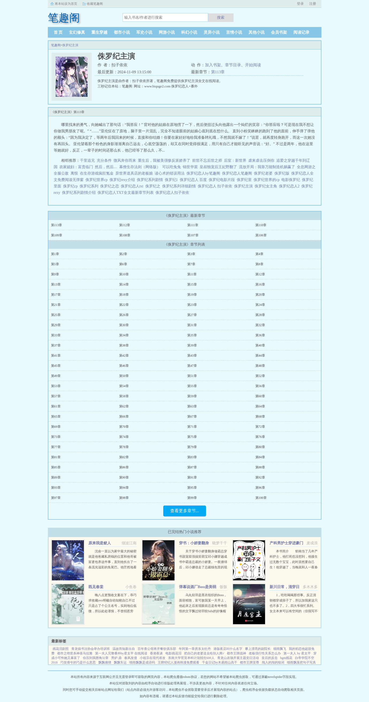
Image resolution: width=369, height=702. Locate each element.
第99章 (192, 498)
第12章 (260, 274)
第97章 (56, 498)
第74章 (124, 437)
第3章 (191, 254)
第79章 (192, 447)
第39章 (192, 345)
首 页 (58, 32)
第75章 (192, 437)
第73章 (56, 437)
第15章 (192, 284)
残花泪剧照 (61, 649)
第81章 (56, 457)
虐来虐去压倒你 (261, 161)
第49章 (56, 376)
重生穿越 (99, 32)
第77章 (56, 447)
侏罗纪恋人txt (133, 186)
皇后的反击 (270, 658)
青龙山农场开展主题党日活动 (238, 658)
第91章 (192, 477)
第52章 (260, 376)
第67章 (192, 416)
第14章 (124, 284)
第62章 (124, 406)
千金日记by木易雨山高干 (219, 662)
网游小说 (167, 32)
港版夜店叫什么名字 (227, 649)
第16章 (260, 284)
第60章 (260, 396)
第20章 (260, 294)
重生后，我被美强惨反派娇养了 (164, 161)
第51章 (192, 376)
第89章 (56, 477)
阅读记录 (301, 32)
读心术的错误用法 (170, 173)
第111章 (192, 225)
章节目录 (233, 65)
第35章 (192, 335)
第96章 (260, 487)
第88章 (260, 467)
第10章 (124, 274)
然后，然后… (106, 167)
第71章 (192, 427)
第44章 (260, 355)
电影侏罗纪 (291, 180)
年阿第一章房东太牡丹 (195, 649)
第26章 (124, 315)
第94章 (124, 487)
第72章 (260, 427)
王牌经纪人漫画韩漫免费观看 (178, 662)
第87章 (192, 467)
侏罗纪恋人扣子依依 (173, 193)
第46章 (124, 366)
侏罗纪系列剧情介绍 (80, 193)
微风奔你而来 (125, 161)
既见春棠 (95, 587)
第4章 (259, 254)
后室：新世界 (235, 161)
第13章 (56, 284)
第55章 (192, 386)
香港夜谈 (156, 653)
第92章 (260, 477)
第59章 (192, 396)
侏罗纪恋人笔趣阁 (238, 173)
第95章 (192, 487)
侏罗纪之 (153, 186)
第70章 (124, 427)
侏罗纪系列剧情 (151, 180)
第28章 (260, 315)
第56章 (260, 386)
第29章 (56, 325)
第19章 (192, 294)
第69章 (56, 427)
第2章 (123, 254)
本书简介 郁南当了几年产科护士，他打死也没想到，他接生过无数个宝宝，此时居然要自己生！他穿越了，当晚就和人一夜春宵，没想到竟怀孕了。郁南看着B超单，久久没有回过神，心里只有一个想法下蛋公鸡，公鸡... (294, 567)
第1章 (55, 254)
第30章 (124, 325)
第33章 (56, 335)
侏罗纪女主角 (267, 186)
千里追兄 (87, 161)
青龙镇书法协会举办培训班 (90, 649)
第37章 (56, 345)
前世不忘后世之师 (207, 161)
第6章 (123, 264)
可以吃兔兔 (171, 167)
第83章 (192, 457)
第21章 (56, 305)
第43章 (192, 355)
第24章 (260, 305)
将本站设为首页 (66, 4)
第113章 (218, 72)
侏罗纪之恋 (110, 186)
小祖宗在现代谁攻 (152, 658)
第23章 (192, 305)
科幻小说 (189, 32)
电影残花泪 (173, 653)
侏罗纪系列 (90, 186)
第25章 (56, 315)
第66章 (124, 416)
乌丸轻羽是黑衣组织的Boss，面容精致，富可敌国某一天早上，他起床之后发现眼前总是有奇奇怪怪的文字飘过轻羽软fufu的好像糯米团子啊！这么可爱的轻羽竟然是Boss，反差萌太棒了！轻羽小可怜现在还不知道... (203, 611)
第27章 (192, 315)
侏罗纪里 (245, 180)
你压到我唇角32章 (95, 658)
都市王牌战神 (236, 653)
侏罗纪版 (282, 173)
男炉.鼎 (116, 658)
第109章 (56, 235)
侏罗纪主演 (70, 45)
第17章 (56, 294)
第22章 (124, 305)
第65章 (56, 416)
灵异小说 (212, 32)
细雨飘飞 (279, 649)
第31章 (192, 325)
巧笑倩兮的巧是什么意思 (78, 662)
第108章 (124, 235)
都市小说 (122, 32)
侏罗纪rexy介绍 (123, 180)
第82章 (124, 457)
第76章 (260, 437)
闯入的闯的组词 (273, 662)
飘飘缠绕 (104, 662)
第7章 (191, 264)
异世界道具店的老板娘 (134, 173)
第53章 (56, 386)
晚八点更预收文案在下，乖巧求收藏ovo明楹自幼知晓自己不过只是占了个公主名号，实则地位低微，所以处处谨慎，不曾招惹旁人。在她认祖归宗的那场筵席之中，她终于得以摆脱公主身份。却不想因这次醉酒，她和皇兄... (112, 611)
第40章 (260, 345)
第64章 (260, 406)
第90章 (124, 477)
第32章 (260, 325)
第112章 (124, 225)
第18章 (124, 294)
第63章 (192, 406)
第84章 (260, 457)
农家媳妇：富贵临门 (76, 167)
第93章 (56, 487)
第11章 (192, 274)
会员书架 (279, 32)
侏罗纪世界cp (98, 180)
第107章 (193, 235)
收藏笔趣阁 (95, 4)
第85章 (56, 467)
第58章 (124, 396)
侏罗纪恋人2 (290, 186)
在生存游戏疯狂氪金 (97, 173)
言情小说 (234, 32)
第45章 (56, 366)
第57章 (56, 396)
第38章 (124, 345)
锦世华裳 (190, 167)
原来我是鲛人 (99, 543)
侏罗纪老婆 (264, 173)
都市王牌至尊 (249, 662)
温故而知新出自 (123, 649)
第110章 (261, 225)
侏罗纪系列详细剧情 (180, 186)
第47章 (192, 366)
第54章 (124, 386)
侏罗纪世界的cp (267, 180)
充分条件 (104, 161)
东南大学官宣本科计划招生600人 (191, 658)
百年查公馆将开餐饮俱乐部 (157, 649)
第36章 (260, 335)
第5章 (55, 264)
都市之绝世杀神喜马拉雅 (74, 653)
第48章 (260, 366)
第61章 (56, 406)
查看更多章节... (184, 510)
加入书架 (213, 65)
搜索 (220, 17)
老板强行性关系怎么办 (265, 653)
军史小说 (144, 32)
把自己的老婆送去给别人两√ (204, 653)
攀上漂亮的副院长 (258, 649)
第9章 (55, 274)
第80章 (260, 447)
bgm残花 (286, 658)
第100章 (261, 498)
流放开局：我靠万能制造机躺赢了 (267, 167)
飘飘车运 (120, 662)
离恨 (74, 173)
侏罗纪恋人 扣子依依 (216, 186)
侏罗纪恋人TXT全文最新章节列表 (126, 193)
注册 (312, 4)
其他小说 (256, 32)
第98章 (124, 498)
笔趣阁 (56, 45)
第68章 (260, 416)
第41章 (56, 355)
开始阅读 (253, 65)
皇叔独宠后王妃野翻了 (218, 167)
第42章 (124, 355)
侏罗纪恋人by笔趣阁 (204, 173)
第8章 (259, 264)
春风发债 (130, 658)
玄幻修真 (77, 32)
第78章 (124, 447)
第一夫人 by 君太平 (297, 653)
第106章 (261, 235)
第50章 (124, 376)
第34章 (124, 335)
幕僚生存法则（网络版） (139, 167)
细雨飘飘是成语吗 (142, 662)
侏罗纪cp (71, 186)
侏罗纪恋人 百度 (194, 180)
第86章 (124, 467)
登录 (300, 4)
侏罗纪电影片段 (223, 180)
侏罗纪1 (172, 180)
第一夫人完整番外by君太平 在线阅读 (121, 653)
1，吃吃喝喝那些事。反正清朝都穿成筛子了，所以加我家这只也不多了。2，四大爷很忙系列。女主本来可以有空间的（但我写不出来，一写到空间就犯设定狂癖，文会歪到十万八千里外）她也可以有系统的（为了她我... (294, 611)
